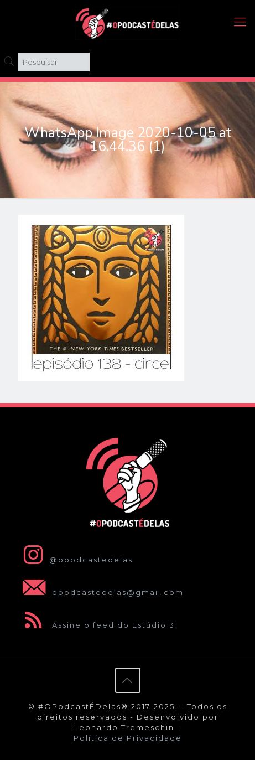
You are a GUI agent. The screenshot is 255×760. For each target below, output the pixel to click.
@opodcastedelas (75, 559)
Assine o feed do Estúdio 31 (98, 625)
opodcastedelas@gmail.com (101, 592)
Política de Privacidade (128, 737)
